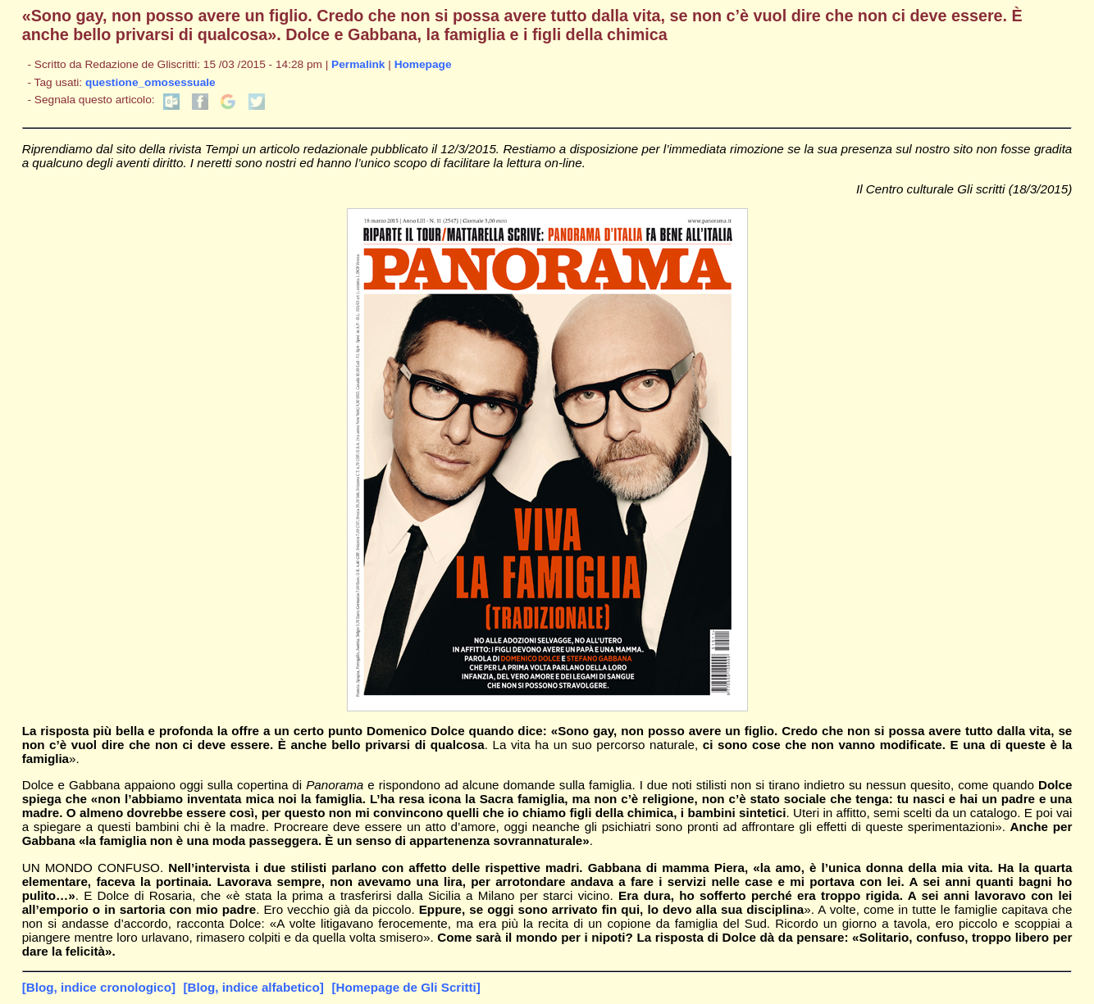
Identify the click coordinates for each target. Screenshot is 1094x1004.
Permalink (358, 64)
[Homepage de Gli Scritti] (405, 987)
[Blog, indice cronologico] (98, 987)
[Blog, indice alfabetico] (254, 987)
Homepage (423, 64)
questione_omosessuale (150, 82)
